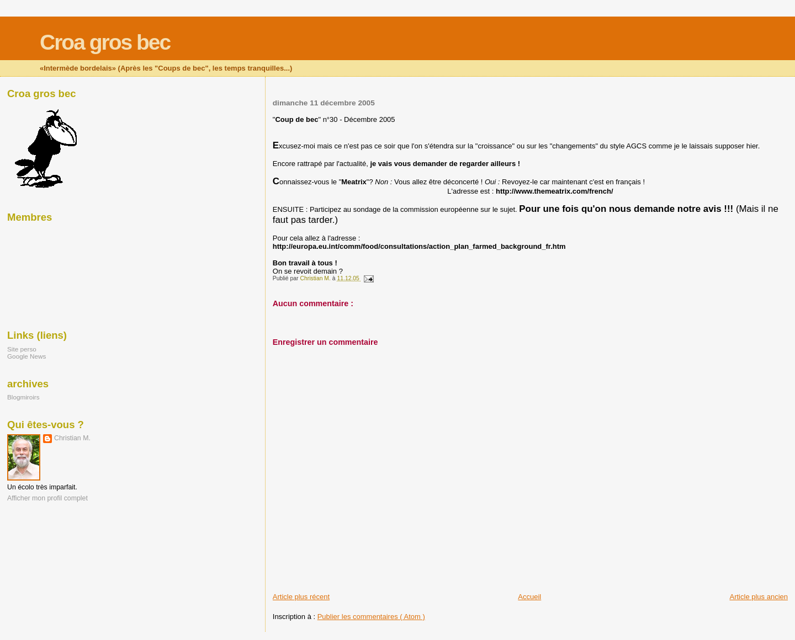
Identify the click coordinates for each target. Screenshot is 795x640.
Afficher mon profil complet (47, 498)
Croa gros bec (105, 42)
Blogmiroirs (23, 397)
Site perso (21, 349)
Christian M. (72, 438)
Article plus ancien (759, 597)
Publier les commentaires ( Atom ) (371, 616)
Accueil (529, 597)
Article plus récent (301, 597)
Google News (26, 356)
